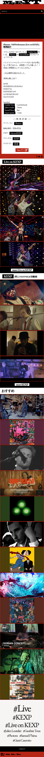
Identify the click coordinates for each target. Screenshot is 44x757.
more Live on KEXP (22, 270)
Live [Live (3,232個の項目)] (24, 708)
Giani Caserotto (9, 113)
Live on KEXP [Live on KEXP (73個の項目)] (23, 724)
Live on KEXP (24, 54)
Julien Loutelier (9, 107)
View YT (22, 150)
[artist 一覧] (2, 754)
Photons (12, 54)
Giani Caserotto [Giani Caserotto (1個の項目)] (22, 740)
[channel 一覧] (8, 754)
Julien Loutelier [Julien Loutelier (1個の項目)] (13, 731)
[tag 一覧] (18, 754)
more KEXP (22, 384)
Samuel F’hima (9, 110)
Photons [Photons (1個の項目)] (13, 735)
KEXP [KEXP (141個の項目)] (23, 717)
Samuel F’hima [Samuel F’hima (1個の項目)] (29, 735)
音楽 (16, 144)
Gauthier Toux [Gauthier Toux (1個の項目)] (32, 731)
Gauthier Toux (32, 52)
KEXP (16, 138)
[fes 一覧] (13, 754)
